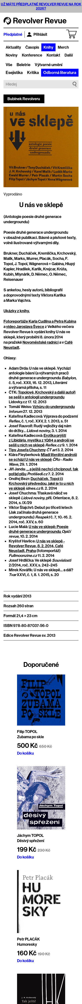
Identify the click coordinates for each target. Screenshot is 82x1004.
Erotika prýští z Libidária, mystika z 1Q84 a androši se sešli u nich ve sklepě (41, 440)
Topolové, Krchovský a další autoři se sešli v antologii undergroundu (42, 395)
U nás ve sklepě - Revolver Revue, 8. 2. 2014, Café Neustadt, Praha (37, 546)
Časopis (32, 47)
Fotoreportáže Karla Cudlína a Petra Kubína (39, 321)
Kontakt (53, 55)
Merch (63, 47)
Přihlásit (37, 34)
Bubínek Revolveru (23, 98)
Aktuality (13, 47)
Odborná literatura (59, 72)
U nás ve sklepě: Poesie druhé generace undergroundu (38, 529)
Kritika (33, 72)
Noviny (11, 55)
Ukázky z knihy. (16, 311)
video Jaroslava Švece (25, 326)
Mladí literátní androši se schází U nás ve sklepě (43, 457)
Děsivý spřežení (30, 840)
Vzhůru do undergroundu (54, 406)
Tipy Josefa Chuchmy (27, 450)
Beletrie (23, 64)
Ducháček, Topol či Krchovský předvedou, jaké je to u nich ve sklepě (41, 483)
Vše (9, 64)
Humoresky (27, 944)
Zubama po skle (30, 737)
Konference (32, 55)
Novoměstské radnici (41, 342)
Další (69, 55)
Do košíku (25, 753)
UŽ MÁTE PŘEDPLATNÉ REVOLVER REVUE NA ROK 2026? (41, 6)
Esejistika (14, 72)
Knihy (48, 47)
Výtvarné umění (48, 64)
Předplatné (12, 34)
